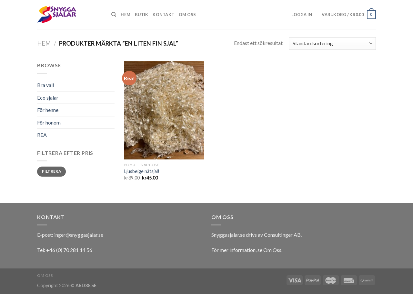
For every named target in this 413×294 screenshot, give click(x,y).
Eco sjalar (47, 97)
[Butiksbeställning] (332, 43)
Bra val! (45, 85)
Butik (141, 14)
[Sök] (113, 14)
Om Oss (272, 250)
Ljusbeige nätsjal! (141, 171)
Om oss (187, 14)
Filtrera (51, 171)
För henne (47, 110)
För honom (49, 122)
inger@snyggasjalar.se (78, 235)
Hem (125, 14)
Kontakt (163, 14)
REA (42, 135)
